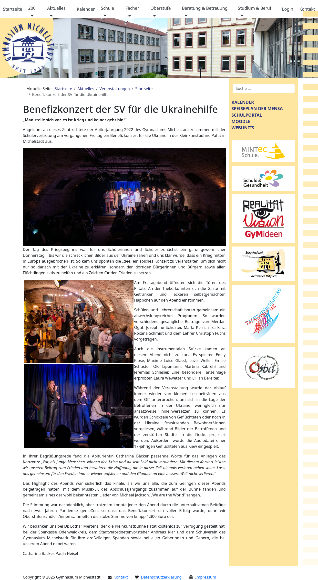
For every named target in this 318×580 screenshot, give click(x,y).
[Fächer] (128, 15)
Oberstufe (160, 8)
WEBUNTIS (243, 128)
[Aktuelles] (50, 15)
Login (287, 9)
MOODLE (241, 121)
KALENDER (243, 102)
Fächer (132, 8)
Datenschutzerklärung (161, 577)
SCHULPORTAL (247, 115)
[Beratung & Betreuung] (185, 15)
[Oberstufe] (153, 15)
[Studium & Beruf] (241, 15)
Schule (107, 8)
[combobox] (264, 88)
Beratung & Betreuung (204, 8)
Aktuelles (56, 8)
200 (32, 8)
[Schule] (104, 15)
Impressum (205, 577)
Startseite (12, 9)
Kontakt (307, 9)
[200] (31, 15)
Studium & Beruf (254, 8)
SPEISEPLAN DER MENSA (257, 108)
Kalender (86, 9)
